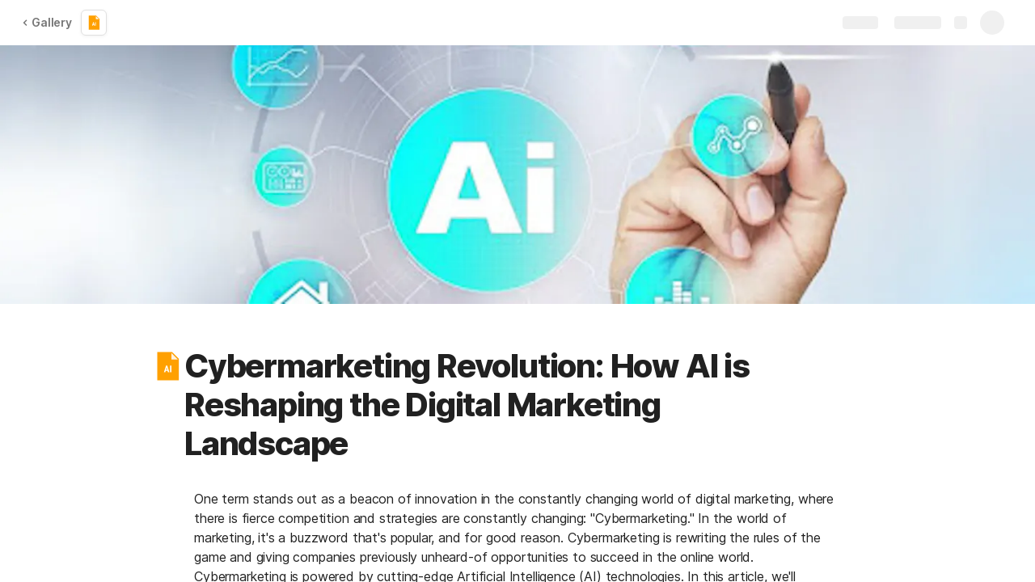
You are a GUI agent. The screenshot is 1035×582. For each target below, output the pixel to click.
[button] (167, 366)
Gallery (47, 22)
